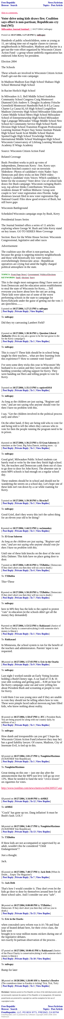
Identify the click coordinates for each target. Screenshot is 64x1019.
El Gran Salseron (47, 443)
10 (2, 662)
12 (2, 756)
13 (2, 798)
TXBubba (44, 565)
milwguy (43, 308)
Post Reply (8, 311)
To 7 (32, 597)
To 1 (32, 341)
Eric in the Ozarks (50, 662)
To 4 (32, 570)
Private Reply (22, 311)
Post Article (57, 5)
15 (2, 872)
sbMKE (44, 798)
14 (2, 826)
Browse (5, 5)
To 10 (33, 958)
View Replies (36, 311)
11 (2, 717)
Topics (46, 5)
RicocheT (44, 500)
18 (2, 980)
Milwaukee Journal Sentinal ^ (16, 29)
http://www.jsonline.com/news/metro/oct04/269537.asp (31, 788)
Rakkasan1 (45, 625)
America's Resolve (50, 980)
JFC (42, 717)
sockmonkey (45, 528)
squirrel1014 (45, 387)
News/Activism (55, 2)
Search (13, 5)
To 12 (33, 801)
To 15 (33, 913)
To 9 (32, 664)
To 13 (33, 831)
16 (2, 905)
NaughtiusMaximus (50, 756)
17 (2, 950)
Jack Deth (46, 872)
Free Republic (8, 2)
